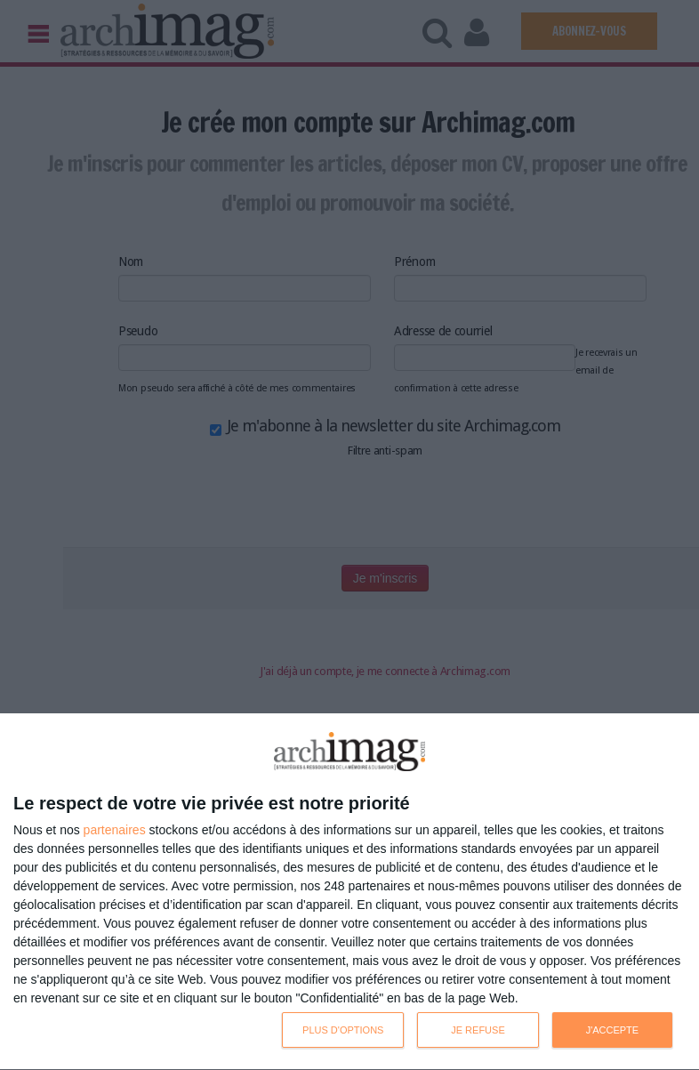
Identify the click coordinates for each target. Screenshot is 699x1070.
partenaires (115, 830)
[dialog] (349, 892)
